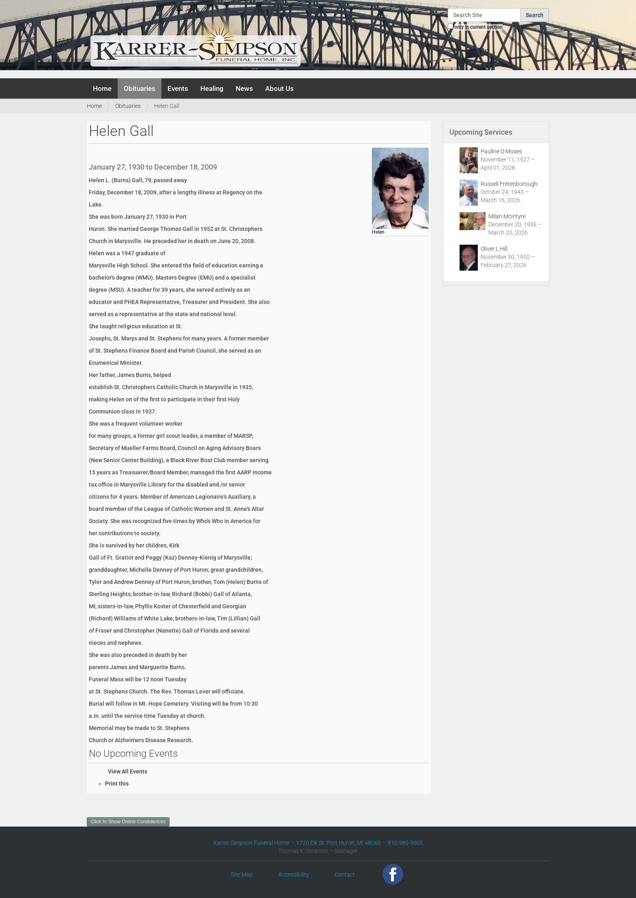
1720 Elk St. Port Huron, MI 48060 (338, 843)
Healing (211, 88)
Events (178, 88)
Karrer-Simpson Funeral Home (251, 843)
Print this (117, 783)
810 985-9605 (405, 843)
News (244, 88)
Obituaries (139, 88)
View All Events (127, 771)
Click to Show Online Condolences (128, 822)
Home (102, 88)
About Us (279, 88)
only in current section (478, 27)
